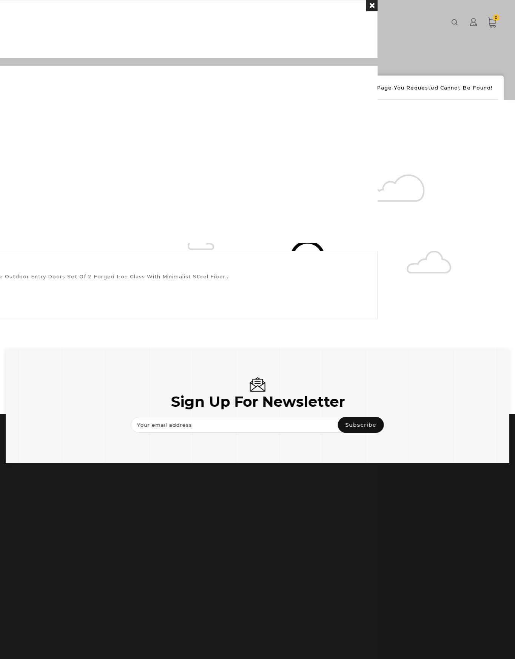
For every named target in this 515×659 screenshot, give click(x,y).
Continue (149, 129)
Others (276, 21)
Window (228, 21)
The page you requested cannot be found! (428, 88)
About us (325, 21)
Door (184, 21)
